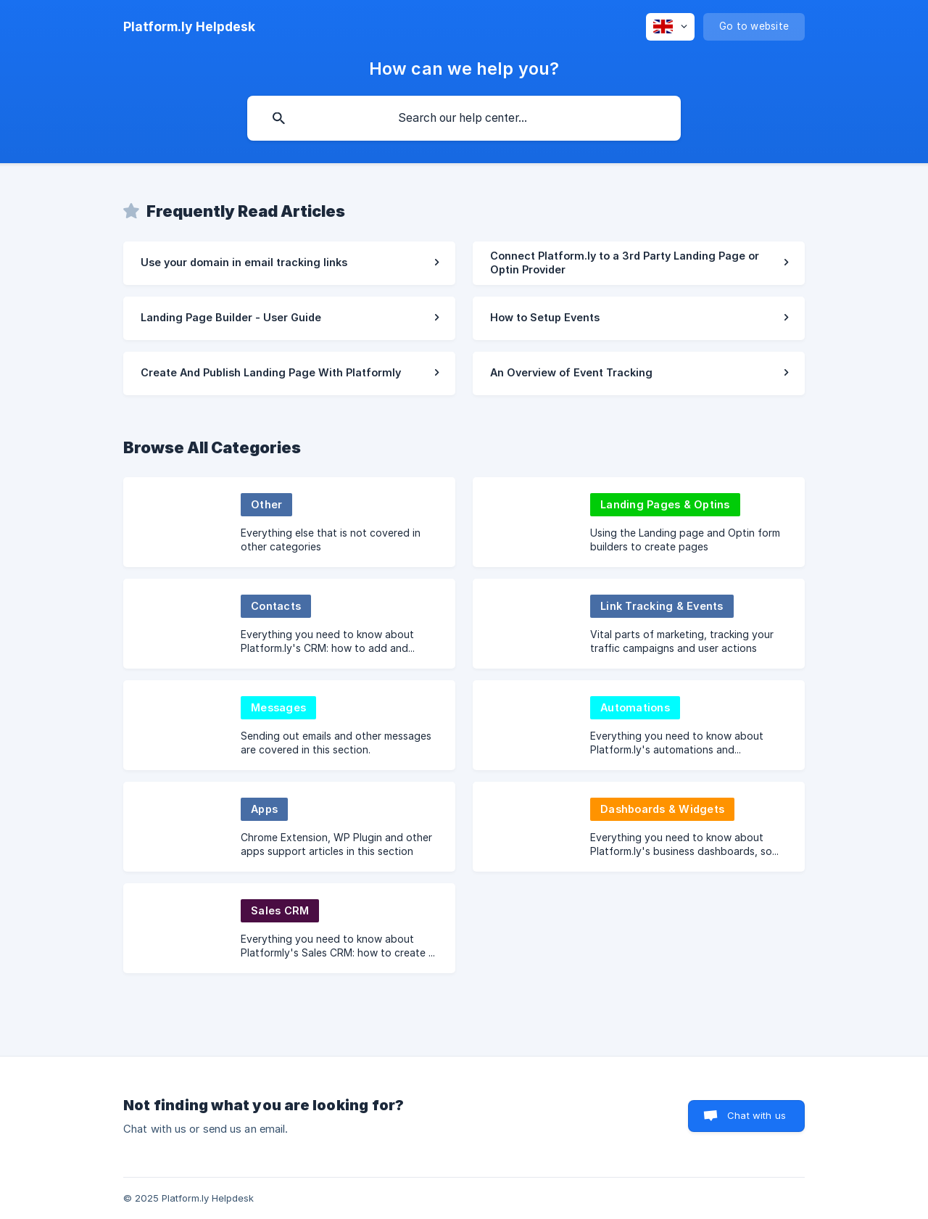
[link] (289, 263)
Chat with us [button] (756, 1115)
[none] (189, 27)
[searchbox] (464, 118)
